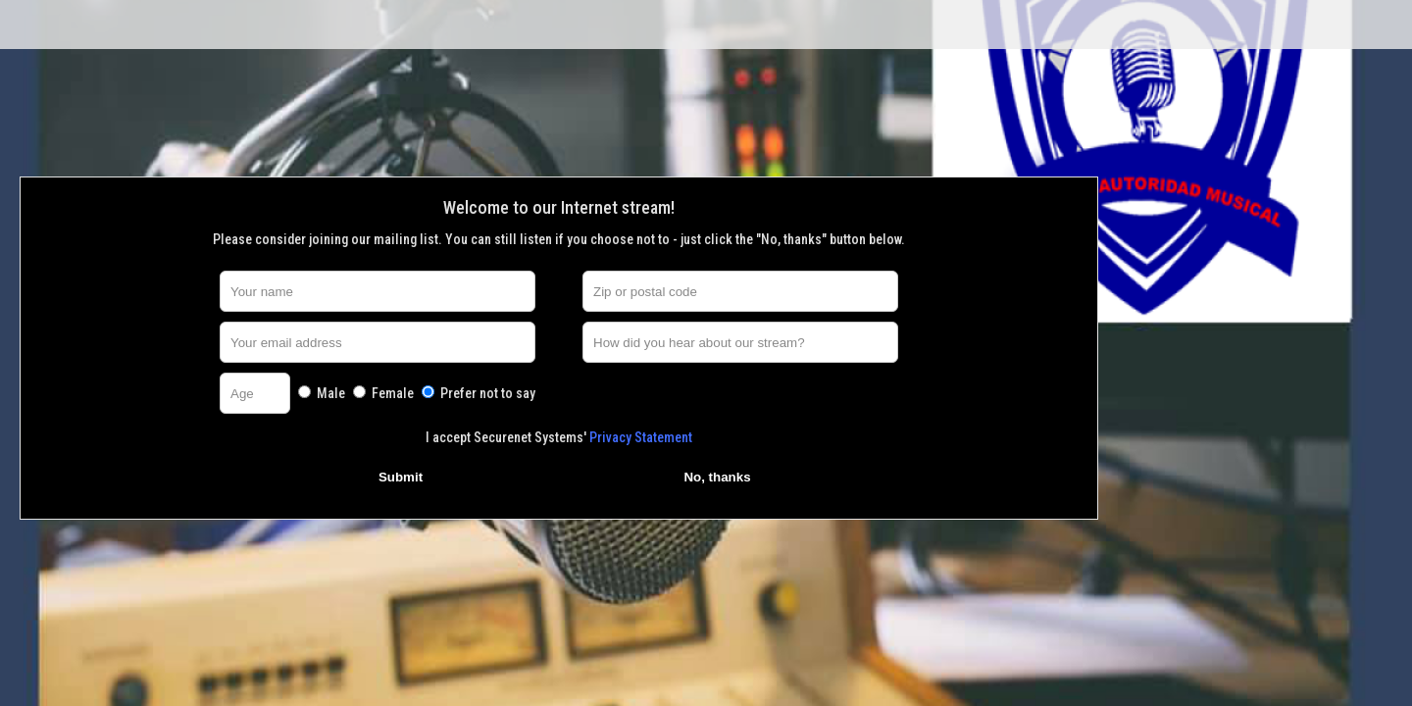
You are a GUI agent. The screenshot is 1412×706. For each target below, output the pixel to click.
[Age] (255, 393)
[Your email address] (377, 342)
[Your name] (377, 291)
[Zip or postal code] (740, 291)
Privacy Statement (640, 437)
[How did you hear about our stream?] (740, 342)
